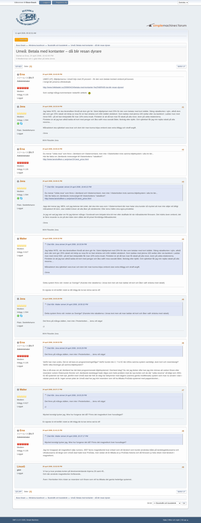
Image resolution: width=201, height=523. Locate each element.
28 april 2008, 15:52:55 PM (52, 466)
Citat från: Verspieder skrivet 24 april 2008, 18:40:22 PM (69, 187)
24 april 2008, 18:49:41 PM (52, 181)
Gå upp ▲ (184, 520)
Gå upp (18, 492)
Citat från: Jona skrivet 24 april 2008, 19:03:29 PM (67, 348)
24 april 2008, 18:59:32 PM (52, 238)
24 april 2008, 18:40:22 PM (52, 149)
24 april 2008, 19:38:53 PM (52, 342)
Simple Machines (32, 520)
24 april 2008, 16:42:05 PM (52, 74)
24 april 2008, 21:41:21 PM (52, 430)
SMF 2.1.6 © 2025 (19, 520)
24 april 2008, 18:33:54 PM (52, 106)
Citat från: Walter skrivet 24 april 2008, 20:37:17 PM (67, 436)
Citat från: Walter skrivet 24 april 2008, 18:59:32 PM (67, 304)
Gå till (149, 503)
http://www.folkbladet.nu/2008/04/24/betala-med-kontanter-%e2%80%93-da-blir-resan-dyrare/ (83, 87)
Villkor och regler (174, 520)
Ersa (22, 74)
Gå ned (18, 66)
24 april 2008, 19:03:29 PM (52, 299)
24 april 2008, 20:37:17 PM (52, 389)
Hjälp (165, 520)
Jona (22, 106)
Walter (23, 238)
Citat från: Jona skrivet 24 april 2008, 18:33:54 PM (67, 244)
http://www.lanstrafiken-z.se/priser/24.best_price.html (66, 159)
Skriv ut (181, 66)
